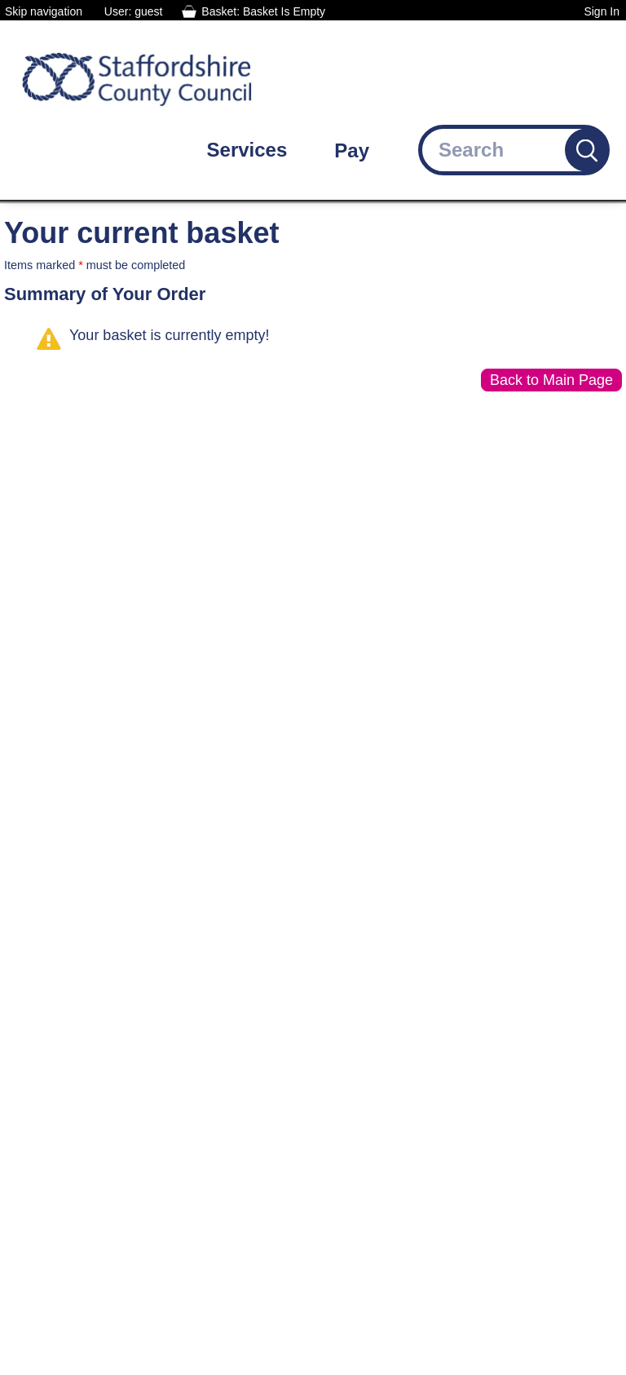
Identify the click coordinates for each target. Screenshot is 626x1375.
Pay (351, 150)
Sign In (601, 11)
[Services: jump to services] (259, 150)
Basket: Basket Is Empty (263, 11)
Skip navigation (43, 11)
